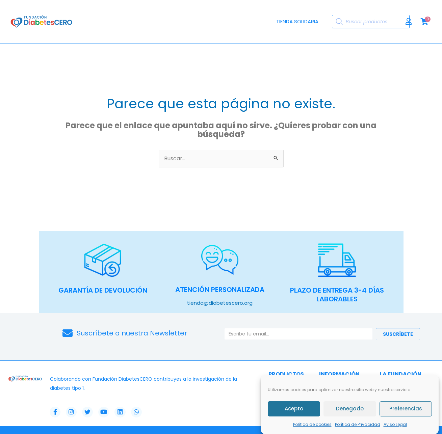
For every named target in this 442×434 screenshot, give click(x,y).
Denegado (350, 408)
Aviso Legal (395, 424)
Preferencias (405, 408)
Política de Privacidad (357, 424)
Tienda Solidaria (297, 21)
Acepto (294, 408)
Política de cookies (312, 424)
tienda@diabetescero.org (220, 302)
